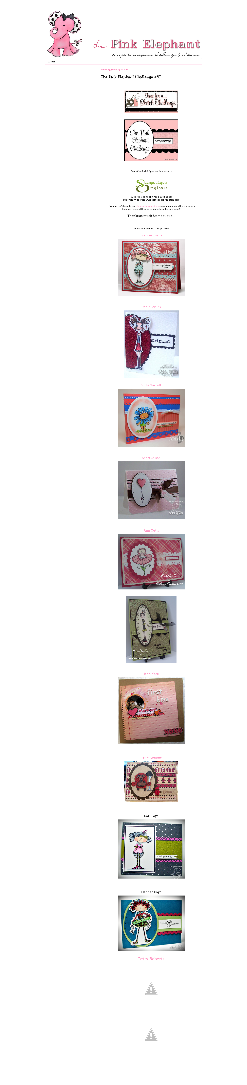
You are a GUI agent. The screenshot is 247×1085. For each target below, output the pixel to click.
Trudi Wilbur (151, 758)
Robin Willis (151, 307)
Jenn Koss (151, 674)
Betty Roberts (151, 958)
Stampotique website (148, 206)
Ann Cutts (151, 530)
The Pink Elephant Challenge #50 (131, 76)
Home (51, 61)
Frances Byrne (151, 235)
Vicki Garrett (151, 385)
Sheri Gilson (151, 458)
